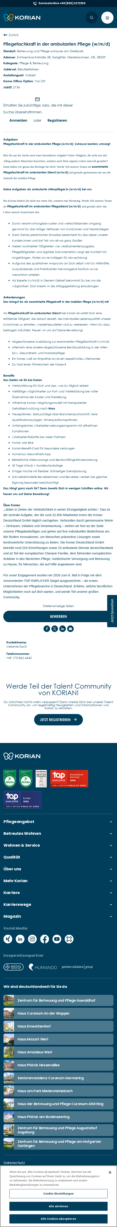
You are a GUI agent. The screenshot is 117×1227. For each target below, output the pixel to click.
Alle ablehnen (58, 1207)
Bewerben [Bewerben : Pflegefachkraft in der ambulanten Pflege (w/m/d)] (58, 616)
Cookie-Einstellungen (58, 1195)
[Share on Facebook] (47, 629)
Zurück (11, 34)
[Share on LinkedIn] (62, 629)
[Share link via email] (70, 629)
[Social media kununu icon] (69, 939)
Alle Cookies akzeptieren (58, 1220)
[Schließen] (110, 1174)
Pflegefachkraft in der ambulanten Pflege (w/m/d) (56, 43)
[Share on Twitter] (55, 629)
